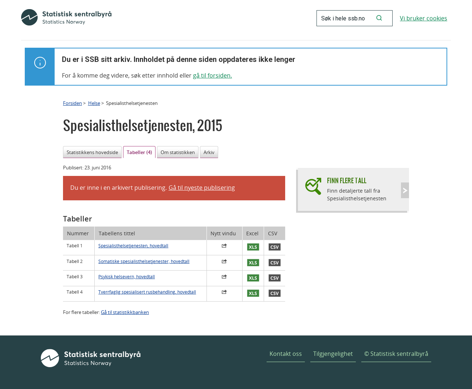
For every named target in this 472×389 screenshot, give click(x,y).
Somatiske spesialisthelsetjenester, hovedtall (143, 261)
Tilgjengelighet (333, 354)
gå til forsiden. (212, 75)
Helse (94, 103)
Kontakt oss (286, 354)
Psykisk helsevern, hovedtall (126, 276)
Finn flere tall (346, 180)
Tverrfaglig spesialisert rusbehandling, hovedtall (147, 292)
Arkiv (209, 152)
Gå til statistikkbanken (125, 312)
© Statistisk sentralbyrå (396, 354)
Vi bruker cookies (423, 18)
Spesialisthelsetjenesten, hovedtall (133, 245)
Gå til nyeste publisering (202, 188)
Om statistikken (178, 152)
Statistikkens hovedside (92, 152)
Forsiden (72, 103)
